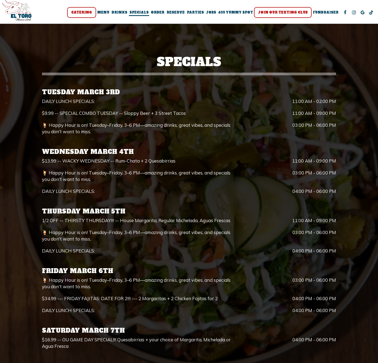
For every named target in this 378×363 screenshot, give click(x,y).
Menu (102, 13)
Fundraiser (324, 13)
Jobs (209, 13)
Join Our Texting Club (281, 13)
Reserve (174, 13)
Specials (137, 13)
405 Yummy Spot (234, 13)
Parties (193, 13)
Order (156, 13)
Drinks (118, 13)
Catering (80, 13)
